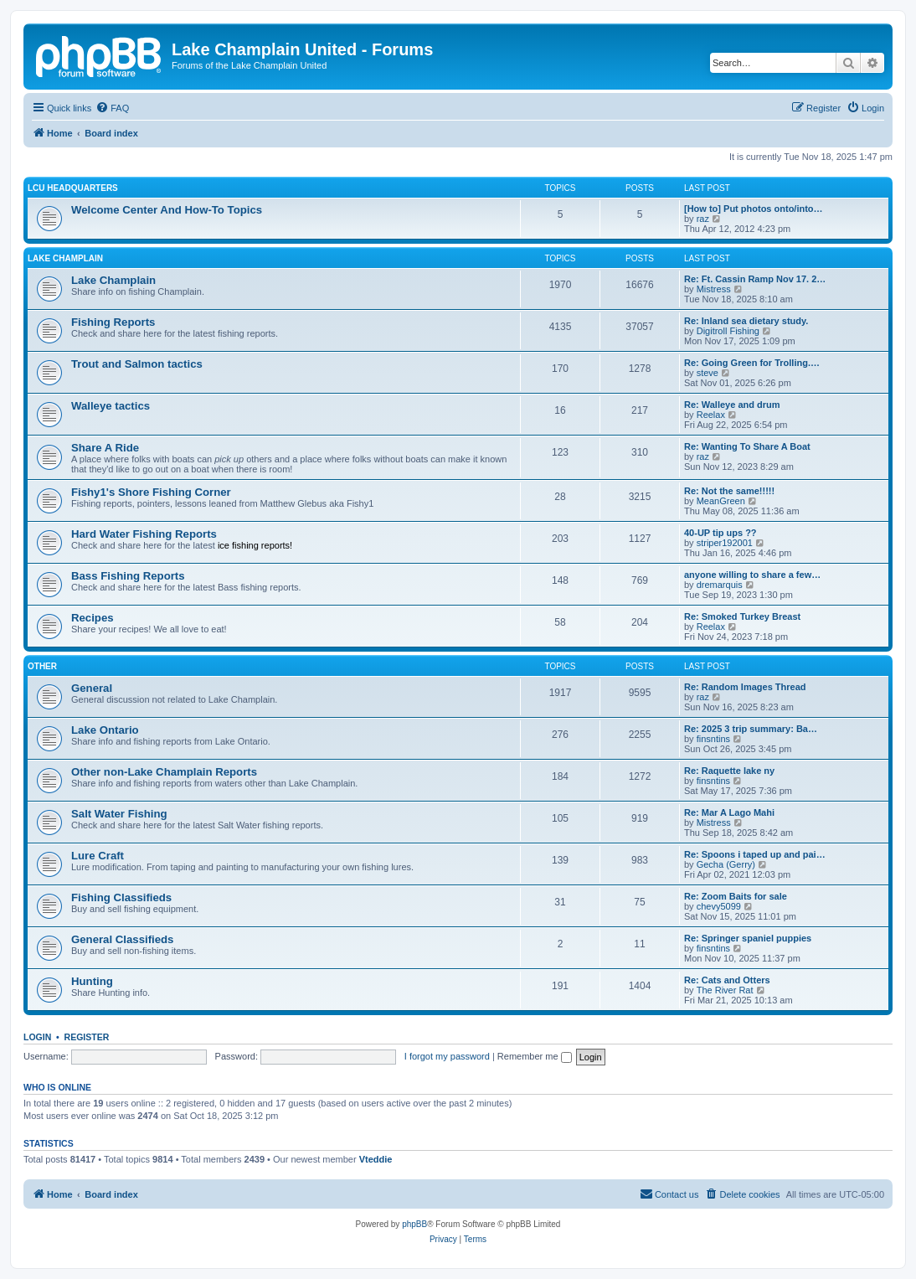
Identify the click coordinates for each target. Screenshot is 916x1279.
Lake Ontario (105, 730)
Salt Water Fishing (119, 813)
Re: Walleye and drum (732, 405)
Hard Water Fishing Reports (144, 534)
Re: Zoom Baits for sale (735, 896)
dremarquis (720, 585)
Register (87, 1037)
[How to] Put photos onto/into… (753, 209)
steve (707, 373)
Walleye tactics (110, 406)
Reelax (711, 415)
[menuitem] (112, 108)
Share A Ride (105, 447)
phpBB (414, 1224)
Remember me (534, 1056)
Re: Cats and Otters (727, 980)
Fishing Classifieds (121, 897)
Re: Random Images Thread (744, 687)
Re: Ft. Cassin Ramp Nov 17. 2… (755, 279)
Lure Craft (97, 855)
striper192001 (725, 543)
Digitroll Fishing (728, 331)
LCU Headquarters (73, 188)
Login (37, 1037)
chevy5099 (719, 906)
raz (703, 219)
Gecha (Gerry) (726, 864)
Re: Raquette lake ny (729, 771)
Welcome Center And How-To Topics (166, 210)
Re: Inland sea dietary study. (746, 321)
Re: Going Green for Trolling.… (752, 363)
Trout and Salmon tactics (137, 364)
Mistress (714, 289)
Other (42, 666)
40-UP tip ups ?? (720, 533)
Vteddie (376, 1159)
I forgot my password (447, 1056)
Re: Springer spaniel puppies (747, 938)
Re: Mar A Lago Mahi (729, 812)
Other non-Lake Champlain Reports (164, 772)
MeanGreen (721, 501)
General (91, 688)
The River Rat (725, 990)
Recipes (92, 617)
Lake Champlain (65, 258)
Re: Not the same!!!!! (729, 491)
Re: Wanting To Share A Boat (747, 446)
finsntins (713, 739)
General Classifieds (122, 939)
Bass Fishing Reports (128, 576)
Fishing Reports (113, 322)
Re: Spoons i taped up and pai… (755, 854)
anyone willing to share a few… (752, 575)
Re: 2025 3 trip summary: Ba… (750, 729)
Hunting (92, 981)
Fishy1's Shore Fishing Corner (151, 492)
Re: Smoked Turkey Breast (742, 616)
